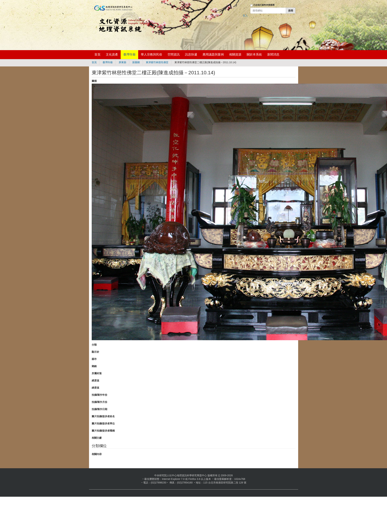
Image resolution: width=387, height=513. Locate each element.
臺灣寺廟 (129, 54)
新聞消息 (273, 54)
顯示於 (95, 351)
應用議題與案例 (213, 54)
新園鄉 (136, 62)
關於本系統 (254, 54)
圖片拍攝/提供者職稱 (103, 430)
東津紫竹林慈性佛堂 (157, 62)
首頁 (97, 54)
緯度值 (95, 387)
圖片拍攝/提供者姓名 (103, 416)
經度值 (95, 380)
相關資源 (235, 54)
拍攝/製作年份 (99, 394)
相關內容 (97, 454)
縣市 (94, 359)
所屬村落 (97, 373)
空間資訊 (173, 54)
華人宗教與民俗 (151, 54)
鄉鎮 (94, 366)
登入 (245, 15)
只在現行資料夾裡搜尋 (264, 5)
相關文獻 (97, 437)
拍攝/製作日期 (99, 409)
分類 (94, 344)
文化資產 (112, 54)
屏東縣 (122, 62)
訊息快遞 (191, 54)
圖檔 (94, 81)
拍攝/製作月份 (99, 402)
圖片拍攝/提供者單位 (103, 423)
